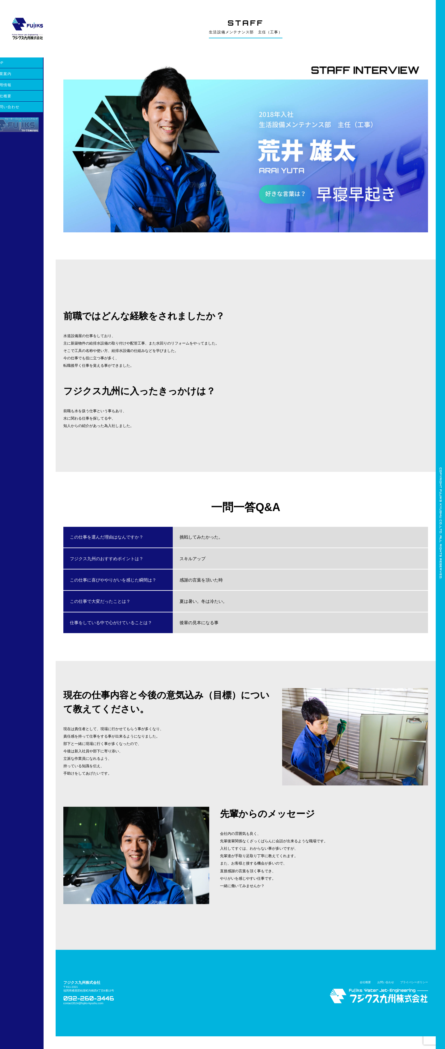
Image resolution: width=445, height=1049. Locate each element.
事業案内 (15, 74)
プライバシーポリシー (414, 994)
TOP (11, 63)
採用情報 (15, 85)
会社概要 (15, 96)
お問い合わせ (19, 107)
